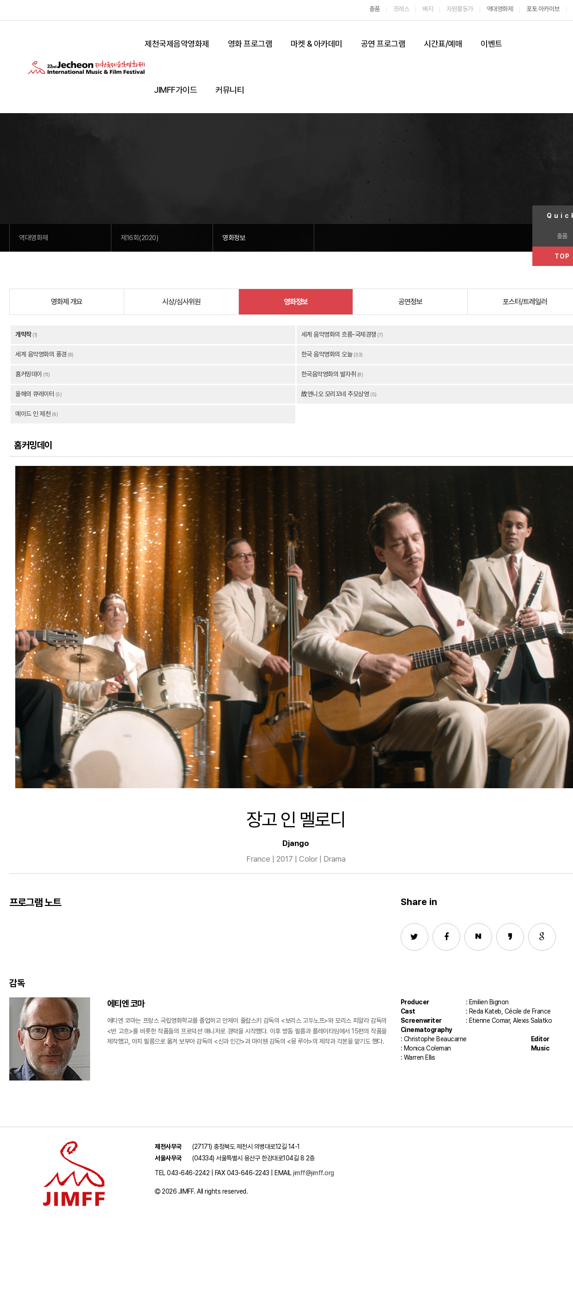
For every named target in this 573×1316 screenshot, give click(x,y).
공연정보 (410, 301)
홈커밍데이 (28, 374)
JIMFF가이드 (175, 90)
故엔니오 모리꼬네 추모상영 (335, 394)
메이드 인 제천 (32, 413)
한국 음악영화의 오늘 (327, 354)
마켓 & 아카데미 (316, 43)
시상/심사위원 (181, 301)
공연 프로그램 (383, 43)
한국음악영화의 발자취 (328, 374)
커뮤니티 (229, 90)
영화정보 (233, 238)
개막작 (23, 334)
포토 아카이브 (543, 8)
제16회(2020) (139, 238)
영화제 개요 (66, 301)
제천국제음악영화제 (177, 43)
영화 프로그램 (250, 43)
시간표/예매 (443, 43)
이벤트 (491, 43)
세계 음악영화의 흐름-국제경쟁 (338, 334)
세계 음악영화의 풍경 (41, 354)
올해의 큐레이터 (34, 394)
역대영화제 (33, 238)
